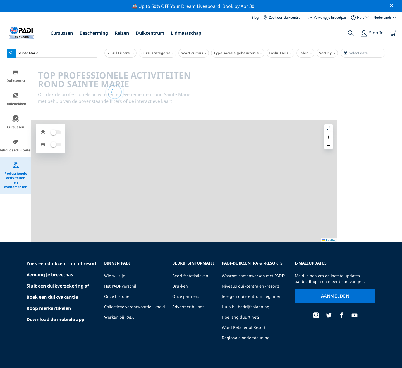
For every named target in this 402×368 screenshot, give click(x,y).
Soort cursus (193, 53)
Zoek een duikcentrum (283, 17)
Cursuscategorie (157, 53)
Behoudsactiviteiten (15, 145)
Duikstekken (15, 99)
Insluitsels (280, 53)
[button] (393, 81)
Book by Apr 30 (238, 6)
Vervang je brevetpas (327, 17)
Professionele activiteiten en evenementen (15, 175)
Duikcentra (15, 76)
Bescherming (94, 33)
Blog (255, 17)
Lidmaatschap (186, 33)
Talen (305, 53)
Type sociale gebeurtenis (238, 53)
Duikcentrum (150, 33)
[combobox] (52, 53)
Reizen (122, 33)
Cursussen (62, 33)
